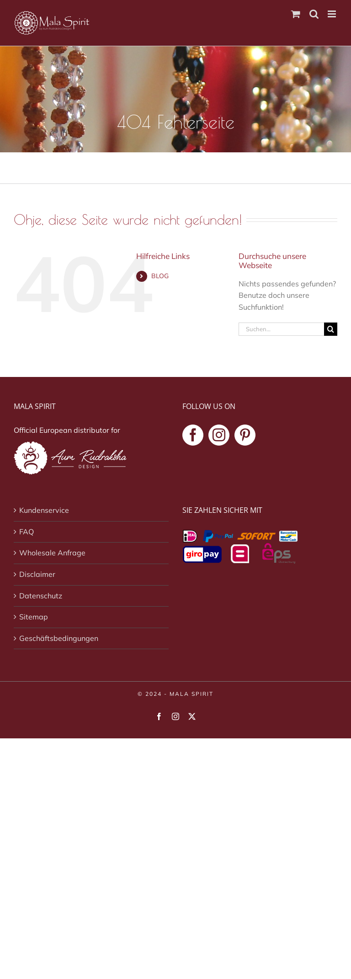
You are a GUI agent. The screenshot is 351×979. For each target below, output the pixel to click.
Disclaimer (37, 574)
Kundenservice (44, 510)
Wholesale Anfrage (52, 552)
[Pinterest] (244, 435)
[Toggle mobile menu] (332, 14)
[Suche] (330, 329)
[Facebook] (192, 435)
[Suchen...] (281, 329)
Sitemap (33, 616)
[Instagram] (218, 435)
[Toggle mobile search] (314, 14)
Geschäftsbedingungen (58, 638)
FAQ (26, 531)
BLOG (160, 276)
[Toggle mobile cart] (295, 14)
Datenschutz (40, 595)
